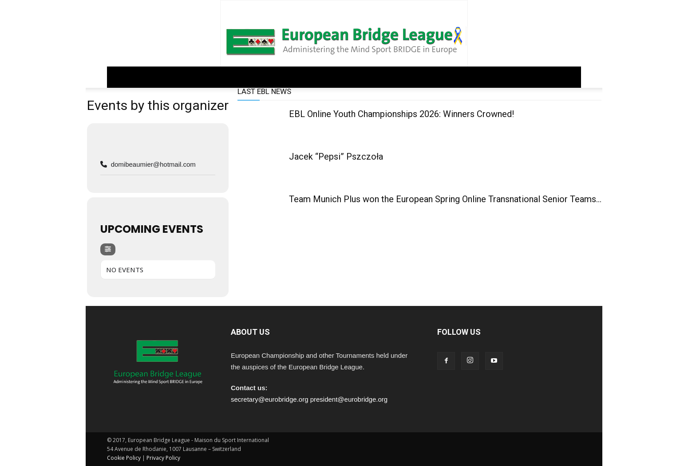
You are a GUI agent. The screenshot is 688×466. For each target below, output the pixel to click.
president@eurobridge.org (349, 399)
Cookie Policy (124, 458)
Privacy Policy (163, 458)
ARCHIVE (414, 77)
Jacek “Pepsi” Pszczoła (336, 156)
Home (122, 77)
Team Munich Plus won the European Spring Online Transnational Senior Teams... (445, 199)
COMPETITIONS (280, 77)
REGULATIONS (221, 77)
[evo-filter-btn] (107, 249)
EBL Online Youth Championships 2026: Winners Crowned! (401, 114)
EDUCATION (334, 77)
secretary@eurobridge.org (269, 399)
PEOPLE (377, 77)
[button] (570, 77)
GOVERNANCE (165, 77)
